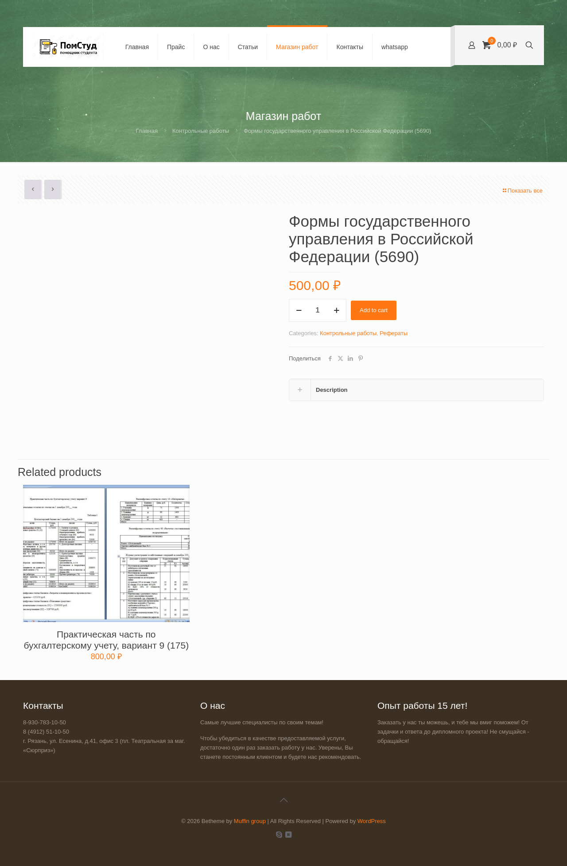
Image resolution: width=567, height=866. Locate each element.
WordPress (371, 821)
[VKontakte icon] (288, 834)
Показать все (522, 190)
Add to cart (374, 310)
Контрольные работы (200, 131)
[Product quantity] (317, 310)
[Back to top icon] (283, 800)
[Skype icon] (279, 834)
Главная (147, 131)
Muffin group (250, 821)
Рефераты (394, 333)
